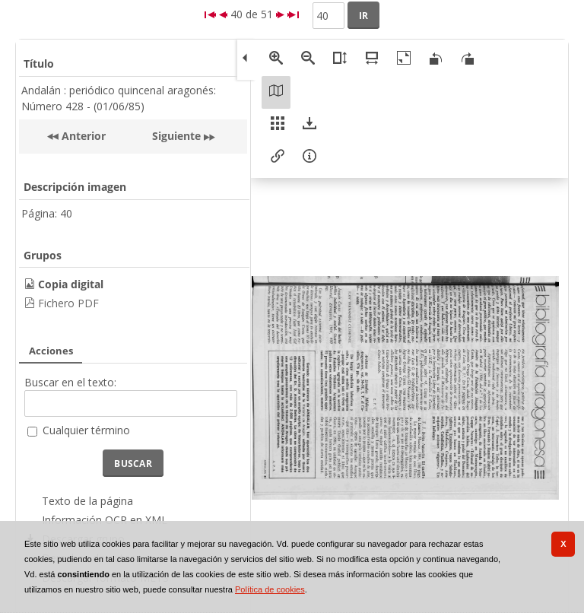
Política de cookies (270, 589)
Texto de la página (87, 501)
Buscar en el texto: (70, 382)
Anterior (82, 136)
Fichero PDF (68, 303)
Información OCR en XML (104, 520)
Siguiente (176, 136)
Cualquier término (86, 430)
